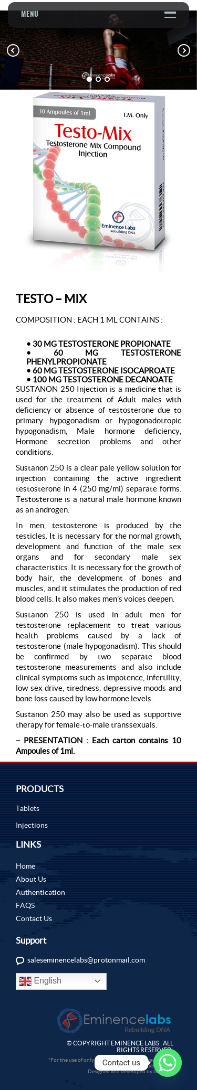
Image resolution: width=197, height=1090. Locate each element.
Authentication (40, 892)
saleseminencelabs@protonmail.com (86, 960)
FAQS (25, 905)
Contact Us (34, 918)
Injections (32, 825)
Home (25, 866)
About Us (31, 879)
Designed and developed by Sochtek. (130, 1071)
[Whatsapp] (167, 1063)
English (40, 981)
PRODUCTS (40, 789)
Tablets (27, 808)
